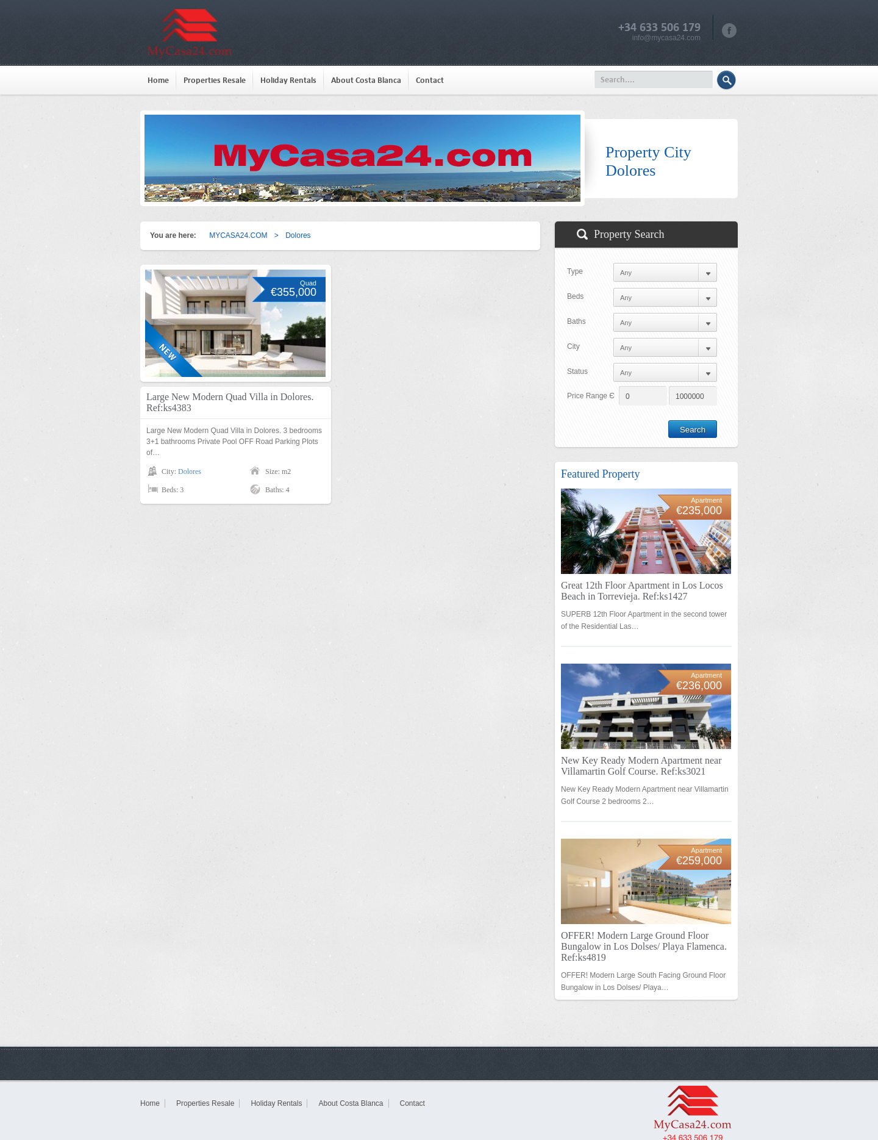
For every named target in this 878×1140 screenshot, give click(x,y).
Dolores (189, 471)
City (573, 346)
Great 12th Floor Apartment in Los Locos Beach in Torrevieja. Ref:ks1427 (642, 590)
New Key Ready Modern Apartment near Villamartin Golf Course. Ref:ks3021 (641, 765)
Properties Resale (215, 80)
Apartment (706, 500)
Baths (576, 321)
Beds (575, 296)
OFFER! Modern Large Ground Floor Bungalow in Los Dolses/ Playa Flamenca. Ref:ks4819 (644, 946)
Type (575, 271)
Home (158, 80)
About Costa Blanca (366, 80)
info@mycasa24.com (666, 38)
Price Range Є (591, 396)
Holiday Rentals (288, 80)
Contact (430, 80)
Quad (308, 283)
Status (577, 371)
